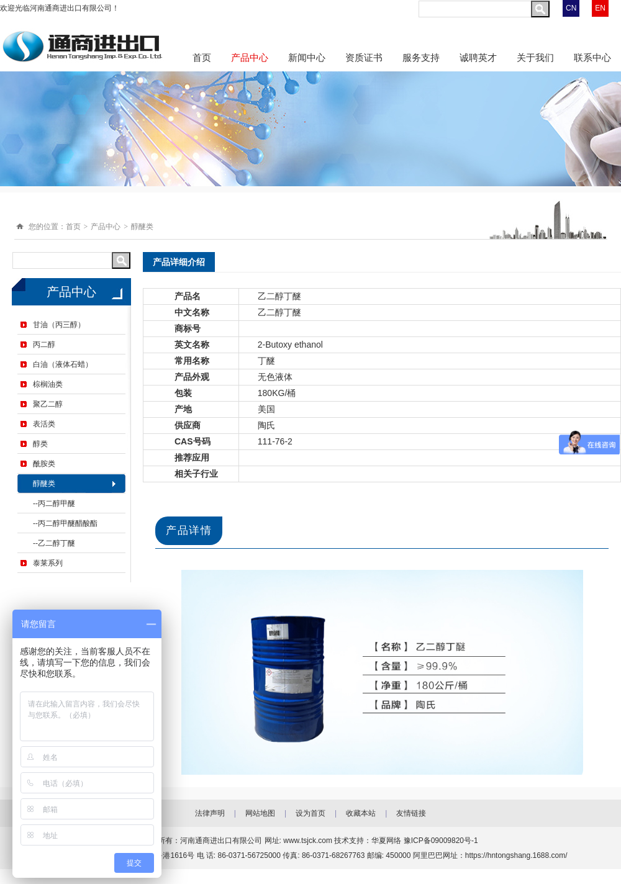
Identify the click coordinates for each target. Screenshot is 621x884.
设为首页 (310, 813)
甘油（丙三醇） (59, 324)
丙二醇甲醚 (56, 503)
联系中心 (592, 57)
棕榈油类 (48, 384)
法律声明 (210, 813)
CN (571, 8)
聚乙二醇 (48, 404)
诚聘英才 (478, 57)
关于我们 (535, 57)
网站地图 (260, 813)
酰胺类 (44, 463)
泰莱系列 (48, 563)
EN (600, 8)
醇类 (40, 444)
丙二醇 (44, 344)
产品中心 (249, 57)
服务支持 (421, 57)
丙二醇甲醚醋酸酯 (67, 523)
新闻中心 (306, 57)
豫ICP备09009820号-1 (441, 840)
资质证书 (364, 57)
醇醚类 (142, 226)
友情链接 (411, 813)
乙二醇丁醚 (56, 543)
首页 (202, 57)
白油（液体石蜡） (63, 364)
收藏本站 (361, 813)
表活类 (44, 424)
